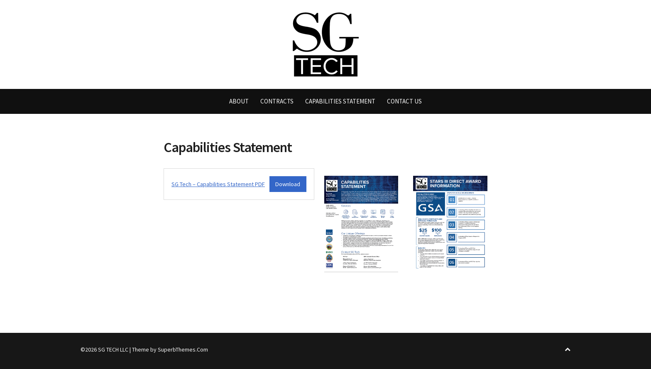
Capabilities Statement (340, 101)
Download (287, 184)
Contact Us (404, 101)
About (239, 101)
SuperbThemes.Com (183, 349)
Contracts (277, 101)
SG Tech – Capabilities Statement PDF (218, 184)
